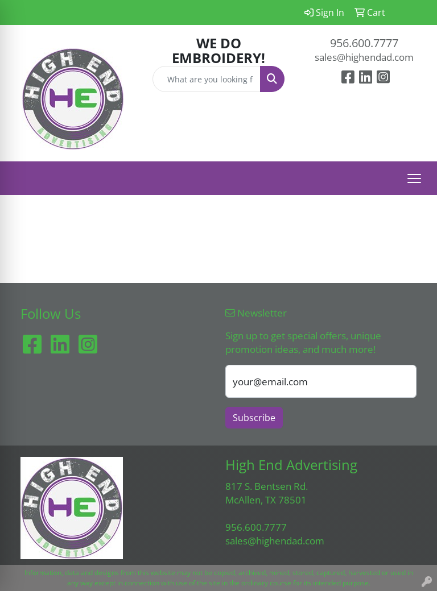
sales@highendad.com (364, 57)
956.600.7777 (364, 43)
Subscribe (254, 417)
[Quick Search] (206, 79)
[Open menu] (414, 178)
